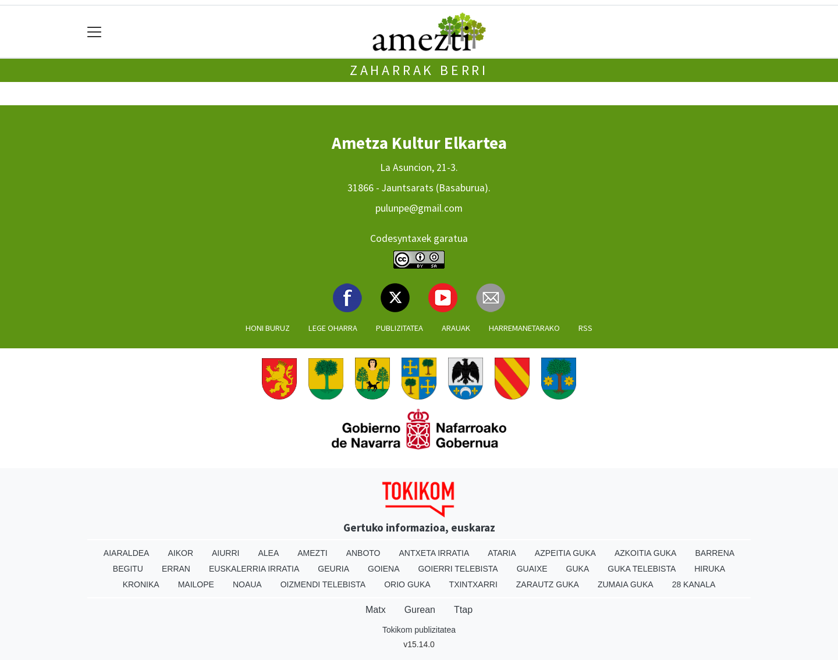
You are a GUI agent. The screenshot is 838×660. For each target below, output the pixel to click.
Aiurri (225, 553)
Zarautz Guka (547, 584)
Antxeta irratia (434, 553)
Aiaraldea (127, 553)
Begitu (128, 568)
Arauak (456, 328)
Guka (578, 568)
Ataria (502, 553)
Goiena (383, 568)
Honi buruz (268, 328)
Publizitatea (399, 328)
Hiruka (709, 568)
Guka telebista (642, 568)
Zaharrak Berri (419, 70)
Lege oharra (332, 328)
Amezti (312, 553)
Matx (375, 610)
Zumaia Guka (626, 584)
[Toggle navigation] (94, 32)
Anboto (363, 553)
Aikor (180, 553)
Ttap (463, 610)
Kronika (141, 584)
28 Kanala (694, 584)
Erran (176, 568)
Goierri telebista (458, 568)
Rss (585, 328)
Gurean (419, 610)
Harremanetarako (524, 328)
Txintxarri (473, 584)
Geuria (333, 568)
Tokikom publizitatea (419, 629)
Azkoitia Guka (646, 553)
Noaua (247, 584)
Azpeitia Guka (565, 553)
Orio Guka (407, 584)
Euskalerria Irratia (254, 568)
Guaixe (532, 568)
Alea (268, 553)
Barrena (714, 553)
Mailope (196, 584)
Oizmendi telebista (323, 584)
